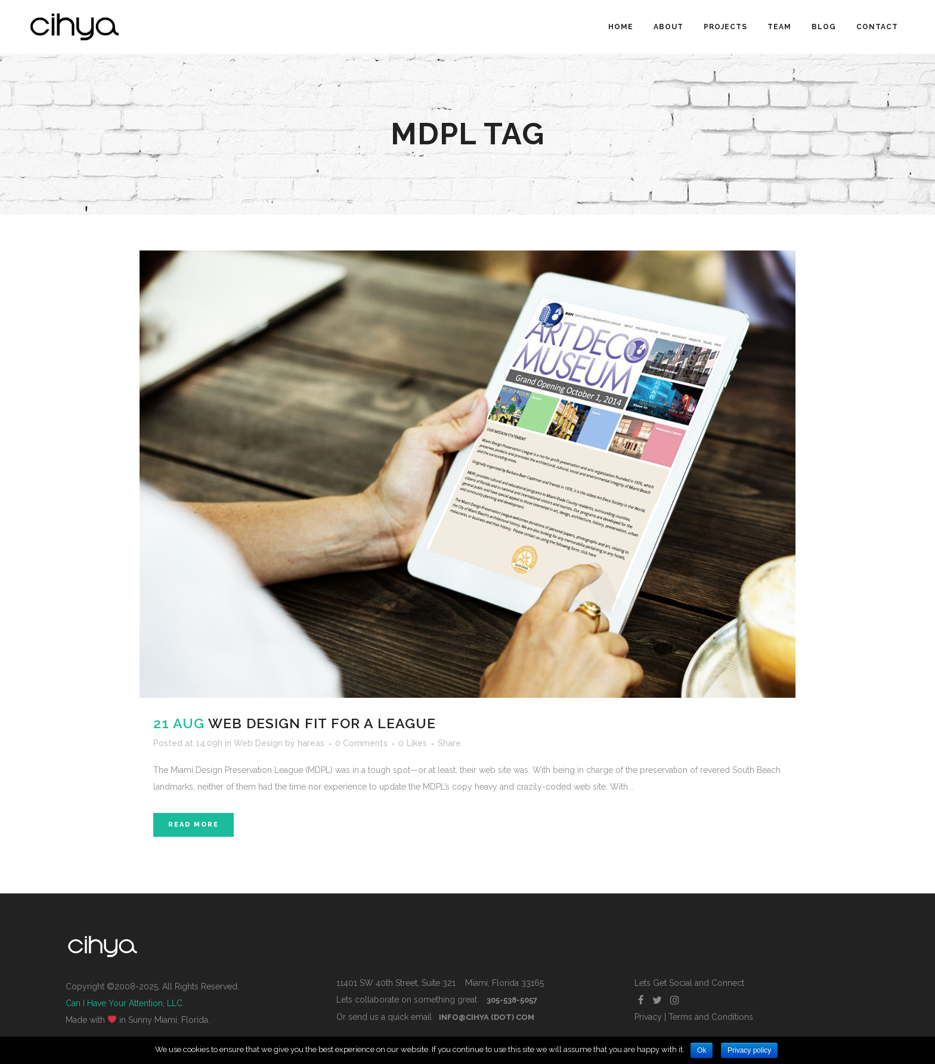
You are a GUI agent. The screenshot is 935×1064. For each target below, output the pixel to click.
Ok (701, 1050)
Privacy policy (749, 1050)
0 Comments (361, 743)
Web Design (258, 743)
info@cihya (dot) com (486, 1017)
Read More (193, 824)
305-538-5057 (512, 999)
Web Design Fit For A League (322, 723)
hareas (311, 743)
